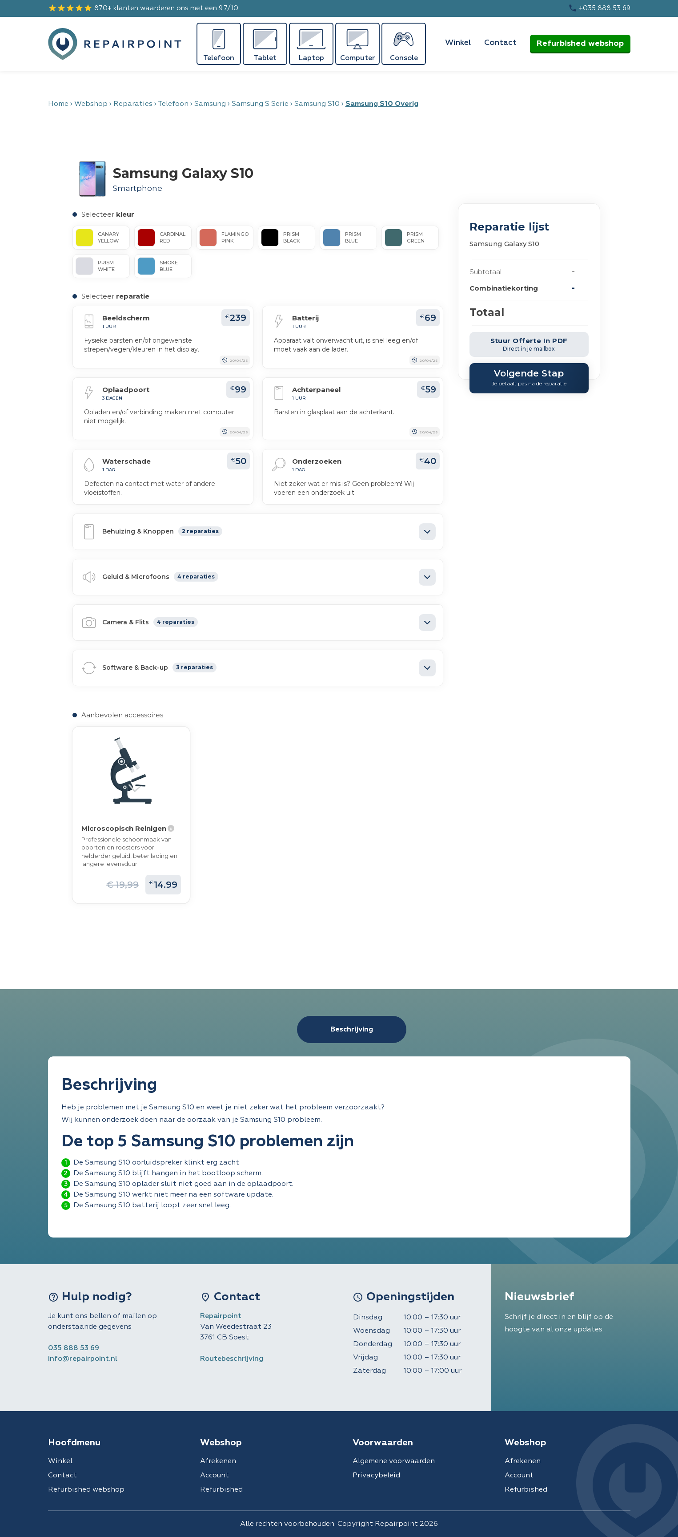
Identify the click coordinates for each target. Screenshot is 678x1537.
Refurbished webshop (580, 44)
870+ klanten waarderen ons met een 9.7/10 (143, 8)
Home (58, 104)
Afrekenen (218, 1461)
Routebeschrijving (231, 1359)
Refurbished (221, 1489)
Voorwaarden (383, 1442)
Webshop (91, 104)
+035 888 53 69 (599, 8)
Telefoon (173, 104)
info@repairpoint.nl (82, 1359)
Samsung (210, 104)
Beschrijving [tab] (351, 1029)
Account (214, 1475)
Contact (500, 43)
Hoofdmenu (74, 1442)
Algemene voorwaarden (394, 1461)
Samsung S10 (317, 104)
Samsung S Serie (260, 104)
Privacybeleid (376, 1475)
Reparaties (132, 104)
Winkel (458, 43)
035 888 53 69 (73, 1348)
